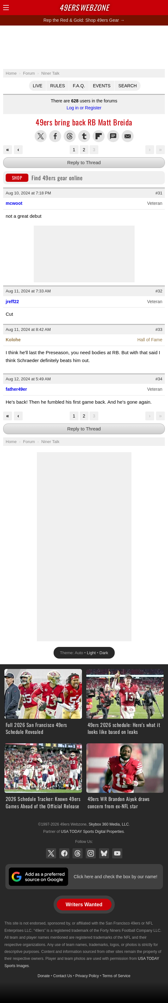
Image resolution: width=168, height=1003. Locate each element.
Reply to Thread (84, 162)
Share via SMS (113, 136)
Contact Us (62, 976)
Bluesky (104, 853)
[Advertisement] (84, 47)
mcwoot (14, 203)
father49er (16, 389)
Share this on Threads (70, 136)
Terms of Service (116, 976)
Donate (44, 976)
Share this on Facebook (55, 136)
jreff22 (12, 301)
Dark (104, 652)
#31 (158, 193)
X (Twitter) (51, 853)
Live (37, 85)
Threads (77, 853)
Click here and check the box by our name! (115, 876)
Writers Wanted (84, 904)
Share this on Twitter (41, 136)
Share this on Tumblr (84, 136)
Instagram (91, 853)
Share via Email (128, 136)
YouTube (117, 853)
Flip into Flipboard (99, 136)
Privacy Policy (87, 976)
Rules (57, 85)
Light (91, 652)
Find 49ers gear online (44, 178)
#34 (158, 379)
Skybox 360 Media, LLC (109, 824)
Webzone (84, 7)
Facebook (64, 853)
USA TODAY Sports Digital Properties (92, 831)
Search (128, 85)
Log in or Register (84, 107)
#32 (158, 291)
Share (161, 7)
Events (102, 85)
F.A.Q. (79, 85)
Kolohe (13, 339)
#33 (158, 329)
